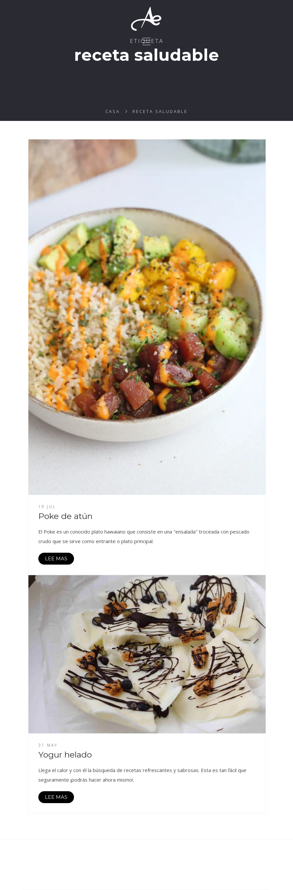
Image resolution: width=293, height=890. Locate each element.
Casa (112, 111)
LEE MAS (56, 558)
